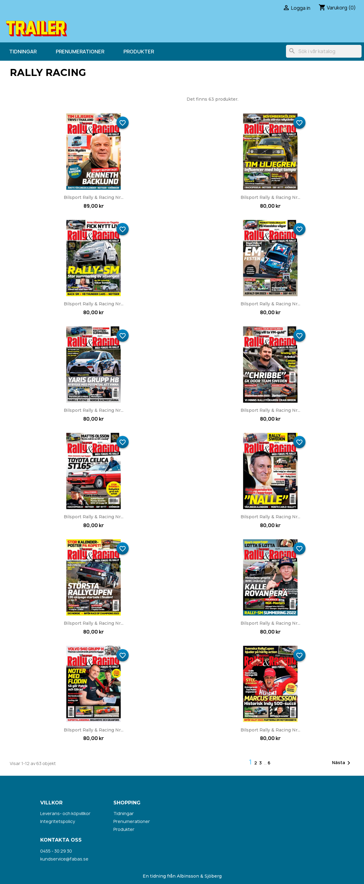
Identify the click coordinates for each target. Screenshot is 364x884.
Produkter (138, 51)
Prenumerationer (80, 51)
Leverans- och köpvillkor (65, 813)
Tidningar (23, 51)
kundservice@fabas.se (64, 859)
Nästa (342, 763)
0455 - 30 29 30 (56, 851)
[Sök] (324, 51)
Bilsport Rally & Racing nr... (93, 197)
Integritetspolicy (57, 821)
